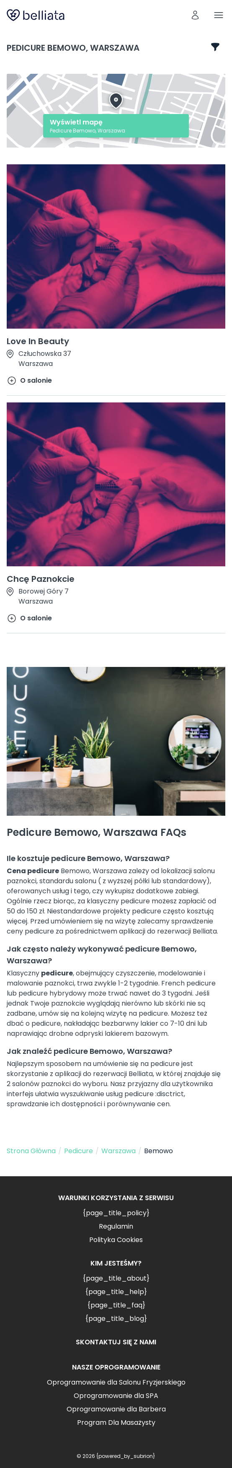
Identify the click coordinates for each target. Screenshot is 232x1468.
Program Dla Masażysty (116, 1422)
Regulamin (116, 1226)
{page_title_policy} (116, 1213)
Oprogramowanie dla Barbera (116, 1409)
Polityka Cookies (116, 1240)
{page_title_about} (116, 1278)
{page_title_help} (116, 1292)
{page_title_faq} (116, 1305)
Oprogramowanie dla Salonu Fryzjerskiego (116, 1382)
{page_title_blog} (116, 1318)
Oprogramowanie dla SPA (116, 1396)
